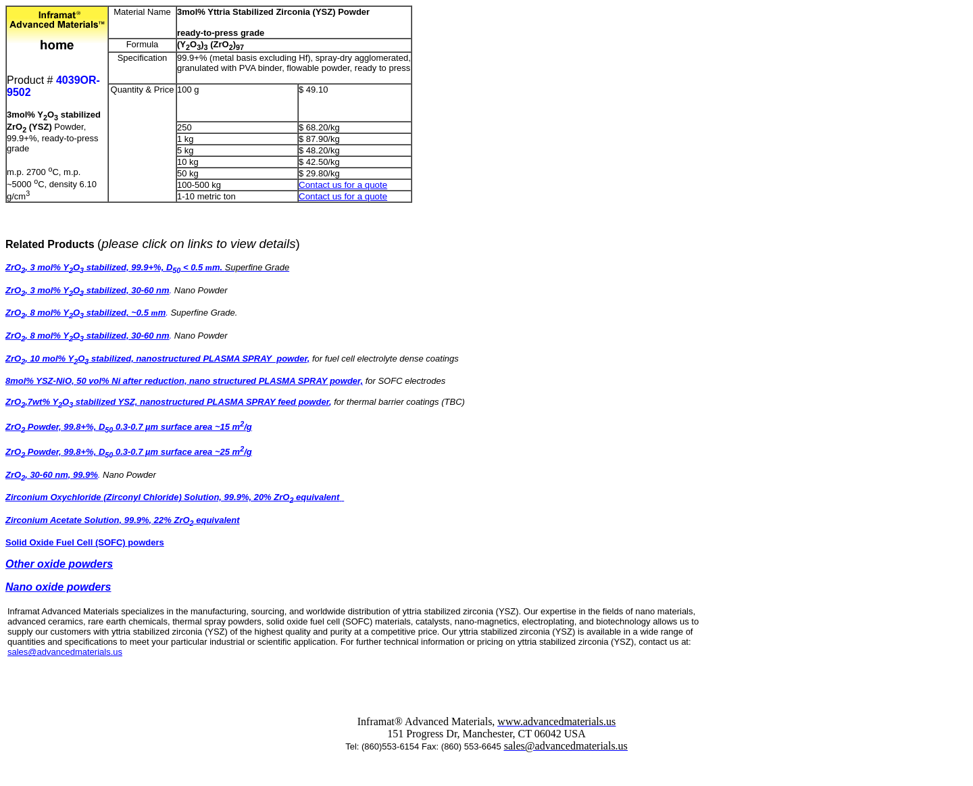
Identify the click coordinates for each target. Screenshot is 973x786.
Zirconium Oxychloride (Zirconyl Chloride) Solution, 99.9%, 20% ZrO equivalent (174, 497)
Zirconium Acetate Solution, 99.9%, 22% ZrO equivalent (122, 520)
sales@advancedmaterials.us (64, 652)
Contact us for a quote (343, 185)
